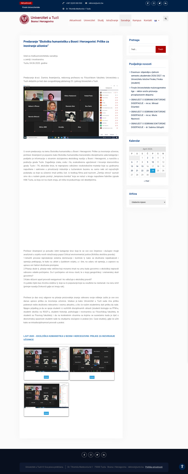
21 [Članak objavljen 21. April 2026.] (137, 170)
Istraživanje (112, 20)
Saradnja (125, 20)
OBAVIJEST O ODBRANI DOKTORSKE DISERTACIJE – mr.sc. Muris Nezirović (148, 115)
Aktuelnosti (75, 20)
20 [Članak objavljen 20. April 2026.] (132, 170)
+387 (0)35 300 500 (74, 3)
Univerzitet (89, 20)
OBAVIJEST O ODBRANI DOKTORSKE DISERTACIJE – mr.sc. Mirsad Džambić (148, 103)
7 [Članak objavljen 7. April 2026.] (137, 162)
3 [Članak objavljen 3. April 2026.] (152, 158)
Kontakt (148, 20)
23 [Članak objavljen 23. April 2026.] (147, 170)
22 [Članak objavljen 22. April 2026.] (142, 170)
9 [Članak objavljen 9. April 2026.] (147, 162)
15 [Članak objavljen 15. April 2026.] (142, 166)
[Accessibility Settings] (182, 467)
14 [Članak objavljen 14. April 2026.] (137, 166)
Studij (101, 20)
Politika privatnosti (154, 467)
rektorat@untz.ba (96, 3)
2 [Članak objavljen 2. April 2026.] (147, 158)
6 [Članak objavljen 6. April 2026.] (131, 162)
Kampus (137, 20)
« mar (146, 181)
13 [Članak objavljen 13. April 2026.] (132, 166)
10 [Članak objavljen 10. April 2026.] (153, 162)
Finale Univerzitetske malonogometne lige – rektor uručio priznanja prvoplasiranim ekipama (148, 91)
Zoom (46, 377)
